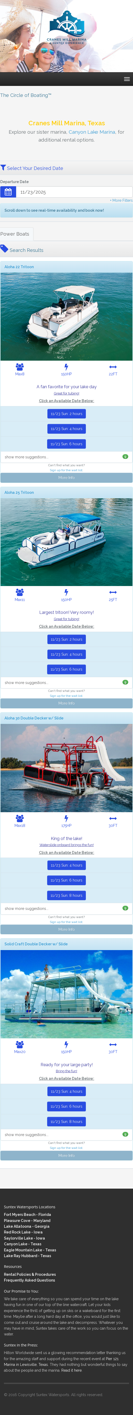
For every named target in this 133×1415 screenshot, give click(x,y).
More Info (66, 477)
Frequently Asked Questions (29, 1280)
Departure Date (14, 182)
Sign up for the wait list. (66, 470)
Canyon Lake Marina (92, 132)
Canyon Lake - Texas (22, 1244)
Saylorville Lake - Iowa (24, 1238)
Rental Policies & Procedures (30, 1274)
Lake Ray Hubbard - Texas (27, 1256)
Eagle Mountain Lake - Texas (30, 1250)
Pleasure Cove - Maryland (27, 1221)
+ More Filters (121, 200)
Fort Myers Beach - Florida (27, 1214)
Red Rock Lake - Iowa (23, 1232)
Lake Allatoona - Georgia (27, 1226)
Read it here (71, 1370)
